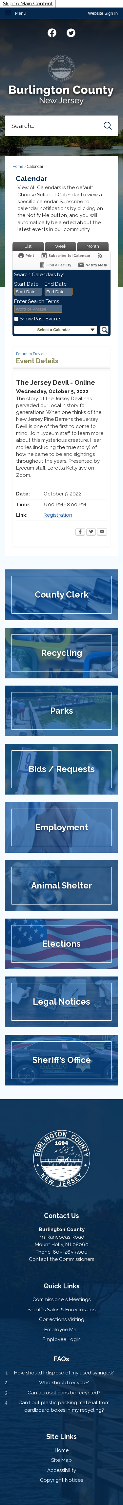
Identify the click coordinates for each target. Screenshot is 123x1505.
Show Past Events (40, 319)
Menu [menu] (20, 13)
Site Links (61, 1437)
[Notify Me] (92, 264)
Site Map (61, 1460)
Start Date (26, 284)
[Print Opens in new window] (26, 255)
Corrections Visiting (61, 1319)
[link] (103, 13)
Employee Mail (61, 1330)
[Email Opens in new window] (102, 532)
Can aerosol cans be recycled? (64, 1393)
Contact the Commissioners (61, 1259)
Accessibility (61, 1470)
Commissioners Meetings (61, 1299)
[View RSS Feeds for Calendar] (100, 255)
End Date (56, 284)
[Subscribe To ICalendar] (65, 255)
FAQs (61, 1359)
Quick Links (62, 1286)
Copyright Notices (61, 1480)
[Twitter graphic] (71, 32)
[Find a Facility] (55, 264)
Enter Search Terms (36, 301)
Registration (58, 515)
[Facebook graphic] (52, 32)
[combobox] (28, 291)
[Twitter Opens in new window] (91, 532)
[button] (108, 126)
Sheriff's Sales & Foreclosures (61, 1310)
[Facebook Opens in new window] (80, 532)
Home (17, 166)
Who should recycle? (64, 1383)
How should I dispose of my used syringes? (64, 1373)
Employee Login (62, 1339)
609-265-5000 (70, 1252)
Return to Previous (31, 354)
